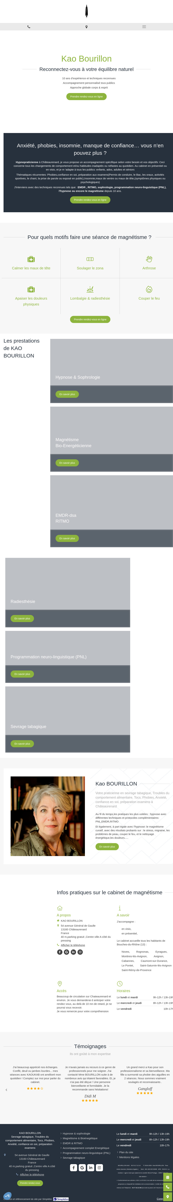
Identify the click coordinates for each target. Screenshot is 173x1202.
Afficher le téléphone (32, 1174)
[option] (90, 1083)
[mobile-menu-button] (144, 26)
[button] (67, 593)
